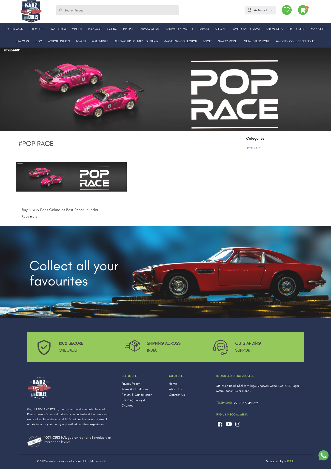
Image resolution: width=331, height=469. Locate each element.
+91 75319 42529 (246, 403)
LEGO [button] (38, 41)
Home (173, 384)
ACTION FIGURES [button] (59, 41)
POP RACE (254, 148)
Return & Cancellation (137, 395)
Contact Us (177, 395)
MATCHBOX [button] (58, 29)
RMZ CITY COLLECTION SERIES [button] (295, 41)
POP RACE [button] (94, 29)
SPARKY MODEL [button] (228, 41)
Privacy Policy (131, 384)
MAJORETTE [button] (318, 29)
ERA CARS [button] (22, 41)
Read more (29, 216)
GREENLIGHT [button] (100, 41)
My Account (259, 10)
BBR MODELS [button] (274, 29)
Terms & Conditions (135, 389)
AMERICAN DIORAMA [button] (246, 29)
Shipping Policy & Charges (134, 402)
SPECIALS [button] (221, 29)
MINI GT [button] (77, 29)
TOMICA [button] (81, 41)
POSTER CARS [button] (14, 29)
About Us (175, 389)
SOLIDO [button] (112, 29)
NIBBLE (289, 461)
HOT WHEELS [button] (37, 29)
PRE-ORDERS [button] (296, 29)
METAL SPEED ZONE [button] (257, 41)
